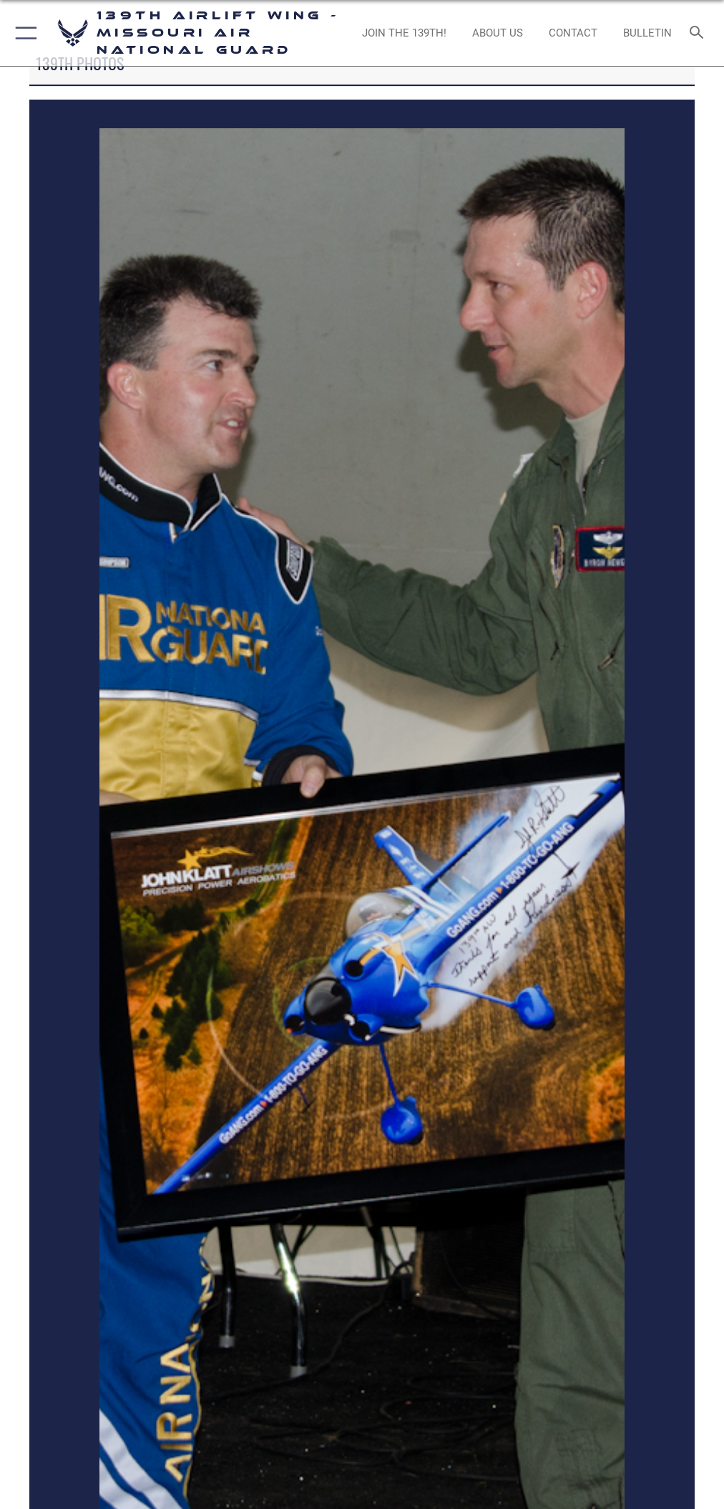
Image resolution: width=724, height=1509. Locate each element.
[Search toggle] (699, 33)
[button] (23, 33)
